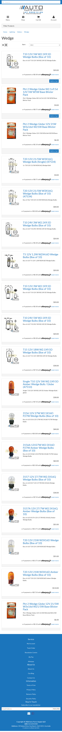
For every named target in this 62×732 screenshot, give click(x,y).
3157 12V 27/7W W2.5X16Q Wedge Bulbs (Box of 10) (39, 478)
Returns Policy (31, 694)
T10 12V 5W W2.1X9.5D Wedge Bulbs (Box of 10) (37, 55)
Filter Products (8, 26)
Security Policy (31, 699)
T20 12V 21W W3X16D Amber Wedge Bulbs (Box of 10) (40, 573)
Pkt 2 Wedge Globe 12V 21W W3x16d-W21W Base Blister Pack (39, 126)
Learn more (55, 74)
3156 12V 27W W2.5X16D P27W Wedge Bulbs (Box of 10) (40, 414)
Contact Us (31, 678)
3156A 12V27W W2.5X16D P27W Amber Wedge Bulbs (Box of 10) (39, 447)
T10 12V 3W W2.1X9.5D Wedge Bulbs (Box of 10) (37, 287)
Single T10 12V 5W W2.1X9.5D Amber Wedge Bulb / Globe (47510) (40, 384)
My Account (31, 643)
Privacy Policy (31, 690)
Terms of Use (31, 685)
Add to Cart (54, 81)
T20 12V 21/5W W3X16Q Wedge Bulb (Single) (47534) (39, 160)
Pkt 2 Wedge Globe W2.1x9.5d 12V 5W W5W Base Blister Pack (40, 91)
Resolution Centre (31, 652)
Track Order (31, 648)
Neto (38, 728)
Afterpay (31, 661)
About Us (31, 669)
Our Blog (31, 673)
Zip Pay (31, 657)
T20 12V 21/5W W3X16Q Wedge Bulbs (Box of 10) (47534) (37, 193)
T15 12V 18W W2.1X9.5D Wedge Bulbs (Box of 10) (37, 351)
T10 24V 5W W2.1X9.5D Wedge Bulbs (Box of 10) (37, 319)
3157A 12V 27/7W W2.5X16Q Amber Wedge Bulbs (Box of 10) (40, 511)
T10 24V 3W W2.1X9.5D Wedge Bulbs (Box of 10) (37, 224)
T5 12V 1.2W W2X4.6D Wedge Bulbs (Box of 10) (40, 256)
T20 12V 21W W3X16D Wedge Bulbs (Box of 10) (41, 541)
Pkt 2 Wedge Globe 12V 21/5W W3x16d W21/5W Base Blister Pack (41, 606)
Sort (23, 44)
